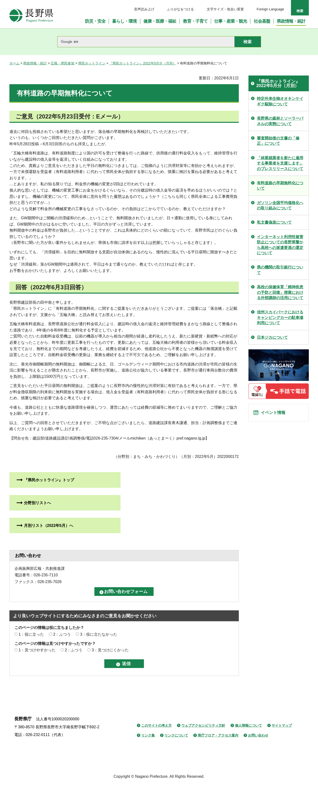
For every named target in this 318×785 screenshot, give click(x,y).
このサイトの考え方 (156, 725)
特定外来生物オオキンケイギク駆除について (280, 101)
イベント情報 (275, 414)
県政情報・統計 (35, 63)
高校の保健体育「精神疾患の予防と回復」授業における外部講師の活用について (280, 292)
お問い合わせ (258, 735)
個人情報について (248, 725)
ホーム (14, 63)
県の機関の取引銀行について (280, 270)
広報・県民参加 (62, 63)
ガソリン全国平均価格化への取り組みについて (280, 205)
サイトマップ (282, 725)
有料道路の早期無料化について (280, 185)
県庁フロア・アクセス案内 (218, 735)
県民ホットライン (91, 63)
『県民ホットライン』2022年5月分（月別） (142, 63)
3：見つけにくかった (110, 650)
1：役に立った (31, 634)
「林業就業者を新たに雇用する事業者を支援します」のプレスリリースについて (280, 163)
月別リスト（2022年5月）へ (48, 525)
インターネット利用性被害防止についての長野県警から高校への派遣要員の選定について (280, 245)
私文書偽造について (274, 222)
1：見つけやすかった (37, 650)
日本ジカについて (272, 337)
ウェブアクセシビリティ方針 (203, 725)
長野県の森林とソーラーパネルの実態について (280, 121)
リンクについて (176, 735)
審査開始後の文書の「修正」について (278, 140)
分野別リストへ (37, 503)
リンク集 (148, 735)
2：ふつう (62, 634)
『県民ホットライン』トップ (49, 480)
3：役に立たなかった (98, 634)
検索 (300, 11)
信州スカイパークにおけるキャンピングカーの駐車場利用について (280, 317)
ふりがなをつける (180, 9)
